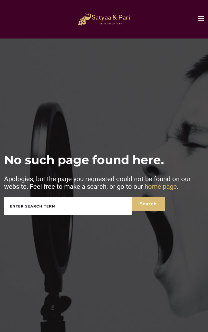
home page (161, 186)
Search (148, 203)
